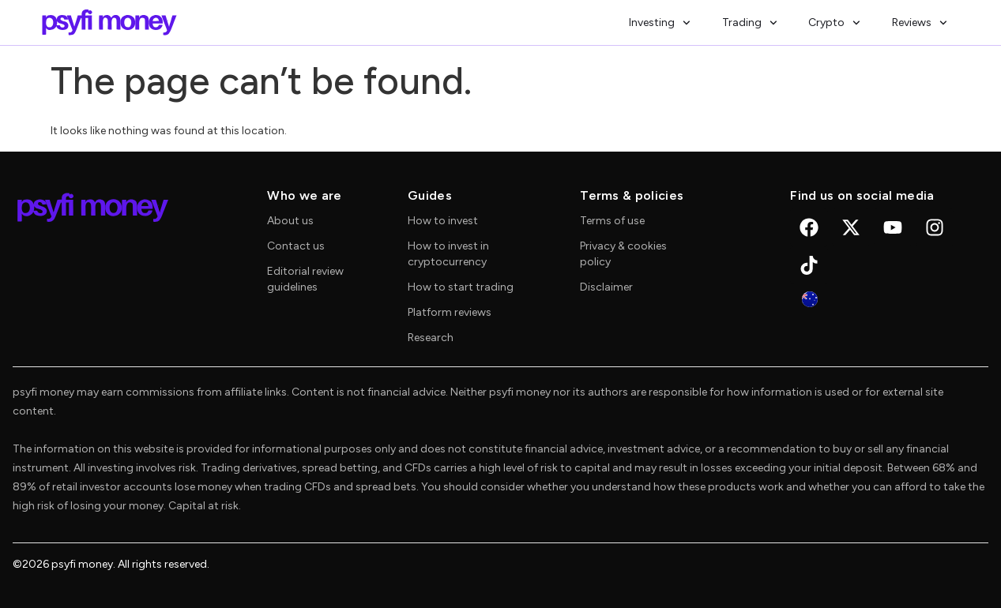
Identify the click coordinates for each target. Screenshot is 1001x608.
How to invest (443, 220)
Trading (749, 23)
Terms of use (612, 220)
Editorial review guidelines (305, 279)
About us (290, 220)
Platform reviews (449, 312)
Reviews (919, 23)
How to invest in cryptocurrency (448, 253)
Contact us (296, 246)
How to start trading (461, 287)
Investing (660, 23)
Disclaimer (606, 287)
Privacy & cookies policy (623, 253)
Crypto (834, 23)
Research (430, 337)
